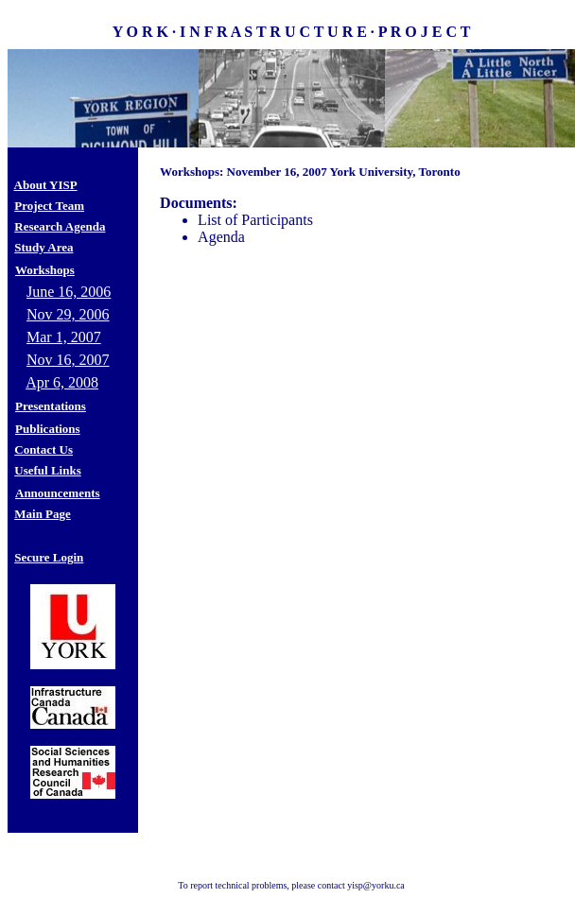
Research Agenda (59, 226)
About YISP (46, 185)
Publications (47, 429)
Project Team (49, 206)
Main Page (42, 514)
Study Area (43, 247)
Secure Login (48, 557)
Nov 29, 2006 (68, 314)
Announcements (57, 493)
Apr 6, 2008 (62, 382)
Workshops (45, 270)
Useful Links (47, 470)
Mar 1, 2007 (63, 337)
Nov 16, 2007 (68, 360)
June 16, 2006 (68, 292)
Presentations (50, 406)
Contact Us (43, 449)
